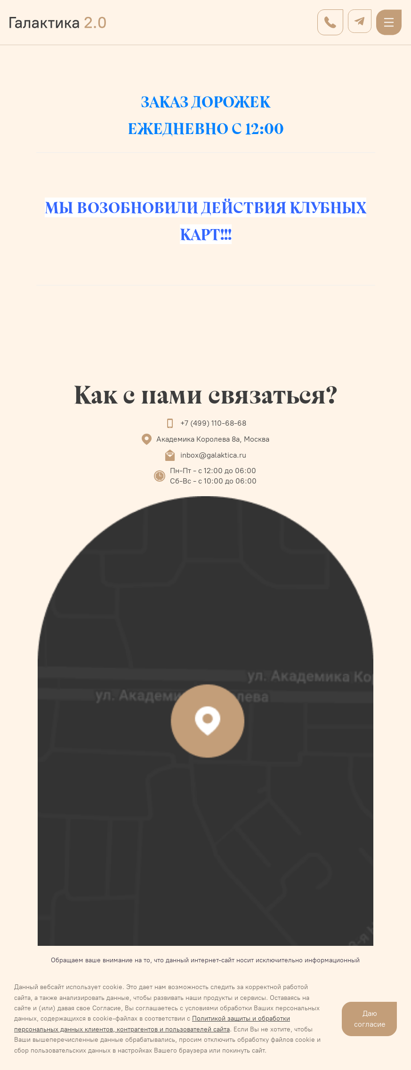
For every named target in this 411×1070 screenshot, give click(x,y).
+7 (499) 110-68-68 (213, 423)
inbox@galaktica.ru (213, 455)
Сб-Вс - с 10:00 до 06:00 (213, 480)
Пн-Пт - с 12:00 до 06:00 (213, 470)
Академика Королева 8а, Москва (212, 439)
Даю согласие (370, 1018)
